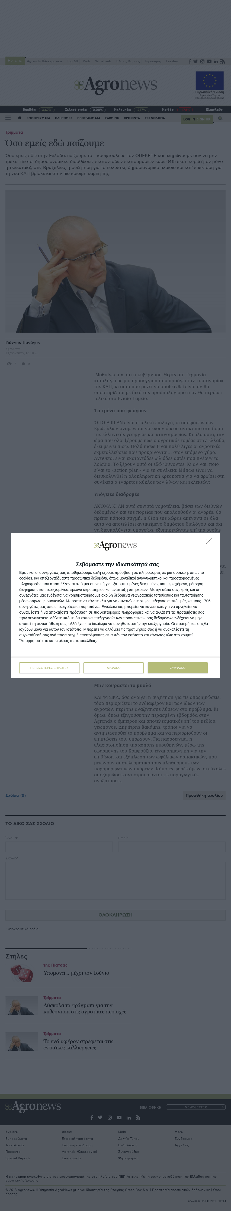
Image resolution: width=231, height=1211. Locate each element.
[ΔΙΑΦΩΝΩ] (210, 542)
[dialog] (115, 605)
